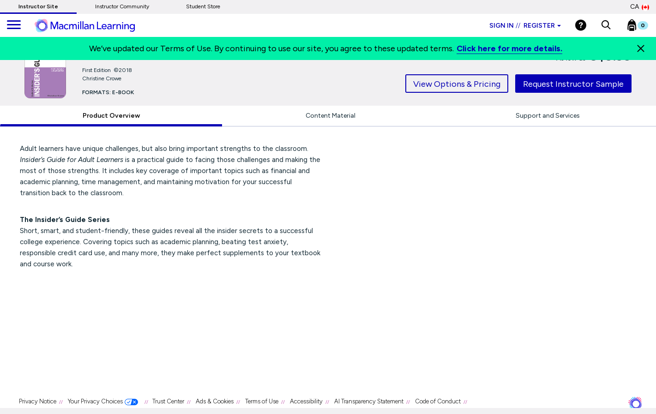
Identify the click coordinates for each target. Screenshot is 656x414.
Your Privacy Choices (95, 401)
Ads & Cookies (215, 401)
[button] (606, 25)
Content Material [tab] (330, 116)
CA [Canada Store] (639, 7)
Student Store (203, 6)
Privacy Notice (37, 401)
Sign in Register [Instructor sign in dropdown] (525, 26)
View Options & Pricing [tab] (456, 84)
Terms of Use (261, 401)
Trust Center (168, 401)
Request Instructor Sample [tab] (573, 84)
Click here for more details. (509, 48)
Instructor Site (38, 6)
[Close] (640, 48)
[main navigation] (14, 25)
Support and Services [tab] (548, 116)
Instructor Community (122, 6)
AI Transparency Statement (368, 401)
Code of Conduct (438, 401)
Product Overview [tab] (111, 116)
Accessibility (306, 401)
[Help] (580, 25)
